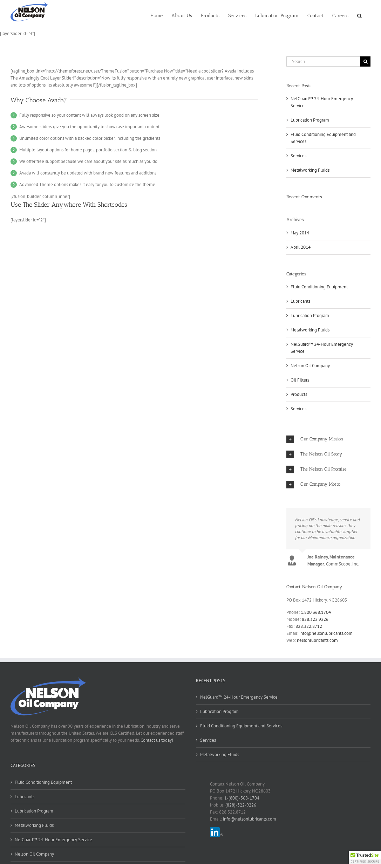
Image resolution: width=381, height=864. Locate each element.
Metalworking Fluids (310, 170)
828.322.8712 (308, 626)
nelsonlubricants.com (317, 640)
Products (299, 394)
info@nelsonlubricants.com (326, 633)
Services (298, 156)
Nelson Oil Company (310, 366)
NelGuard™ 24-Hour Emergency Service (322, 347)
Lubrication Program (310, 120)
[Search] (365, 61)
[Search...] (323, 61)
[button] (359, 15)
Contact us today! (157, 740)
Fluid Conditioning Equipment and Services (241, 726)
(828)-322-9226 (240, 805)
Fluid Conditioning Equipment (319, 287)
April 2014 (301, 247)
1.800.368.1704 (316, 612)
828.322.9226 (315, 619)
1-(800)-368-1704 (241, 798)
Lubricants (300, 301)
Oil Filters (300, 380)
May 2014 (300, 233)
